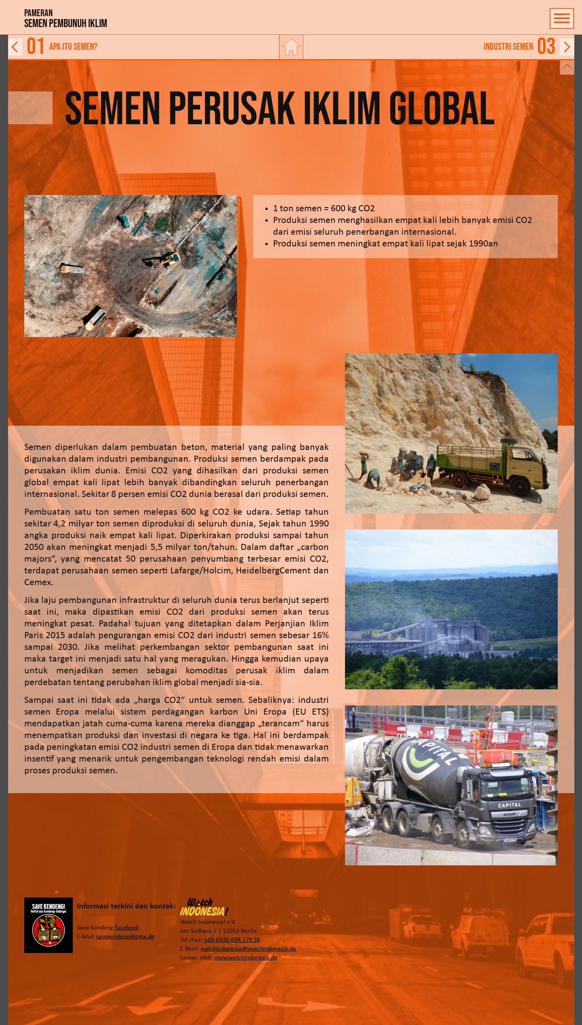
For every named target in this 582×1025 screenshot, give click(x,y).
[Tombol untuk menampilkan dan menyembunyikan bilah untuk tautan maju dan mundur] (567, 67)
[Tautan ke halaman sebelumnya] (143, 47)
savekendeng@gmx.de (125, 937)
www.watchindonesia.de (245, 958)
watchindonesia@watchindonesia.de (248, 949)
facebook (127, 928)
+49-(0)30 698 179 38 (232, 940)
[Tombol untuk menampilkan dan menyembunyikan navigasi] (562, 18)
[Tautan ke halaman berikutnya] (439, 47)
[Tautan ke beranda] (291, 47)
